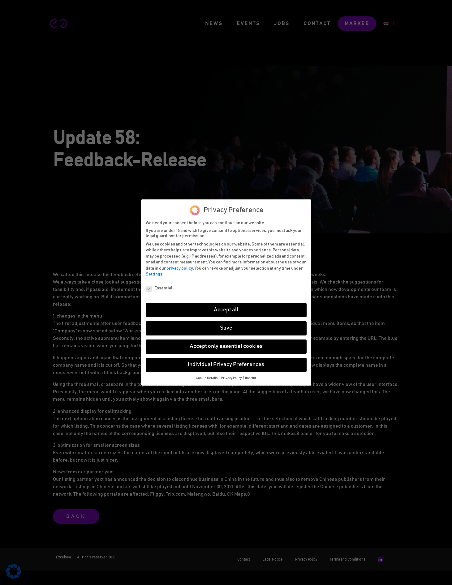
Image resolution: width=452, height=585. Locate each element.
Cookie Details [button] (207, 378)
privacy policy (179, 268)
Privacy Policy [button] (231, 378)
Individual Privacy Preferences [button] (226, 364)
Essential (159, 288)
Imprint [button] (250, 378)
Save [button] (226, 328)
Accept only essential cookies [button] (226, 346)
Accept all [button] (226, 310)
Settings (154, 274)
